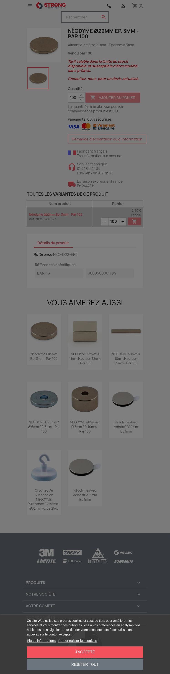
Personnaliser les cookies (77, 641)
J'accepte (85, 652)
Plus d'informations (41, 641)
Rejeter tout (85, 664)
